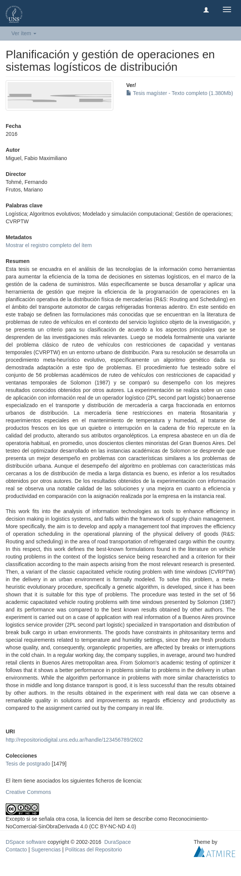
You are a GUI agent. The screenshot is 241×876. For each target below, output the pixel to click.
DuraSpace (117, 842)
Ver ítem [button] (23, 33)
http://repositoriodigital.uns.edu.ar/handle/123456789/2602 (74, 740)
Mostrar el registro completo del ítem (49, 245)
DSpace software (26, 842)
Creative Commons (28, 792)
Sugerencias (46, 849)
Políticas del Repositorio (93, 849)
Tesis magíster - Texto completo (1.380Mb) (179, 93)
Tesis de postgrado (28, 764)
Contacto (16, 849)
